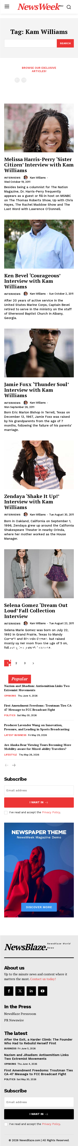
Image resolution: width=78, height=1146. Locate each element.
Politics (9, 715)
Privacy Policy (51, 812)
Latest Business (15, 735)
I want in (39, 802)
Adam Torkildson (19, 672)
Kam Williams (38, 177)
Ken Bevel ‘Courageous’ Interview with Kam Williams (32, 281)
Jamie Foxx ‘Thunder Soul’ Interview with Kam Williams (36, 390)
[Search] (65, 43)
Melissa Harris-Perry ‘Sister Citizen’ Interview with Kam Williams (39, 165)
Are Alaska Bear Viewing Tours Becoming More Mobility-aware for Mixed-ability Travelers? (37, 747)
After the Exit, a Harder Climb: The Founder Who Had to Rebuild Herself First (36, 653)
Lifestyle (10, 754)
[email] (39, 790)
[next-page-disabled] (23, 80)
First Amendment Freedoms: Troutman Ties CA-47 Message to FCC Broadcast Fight (38, 707)
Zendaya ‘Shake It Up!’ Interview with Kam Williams (31, 501)
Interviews (12, 177)
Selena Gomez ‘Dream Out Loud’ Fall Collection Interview (36, 610)
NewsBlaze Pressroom (20, 1014)
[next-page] (13, 765)
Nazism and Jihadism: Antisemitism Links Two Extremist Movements (36, 1057)
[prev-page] (17, 80)
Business (10, 1048)
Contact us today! (43, 979)
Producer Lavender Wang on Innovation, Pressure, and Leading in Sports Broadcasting (36, 727)
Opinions (10, 695)
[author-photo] (26, 177)
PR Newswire (14, 1020)
